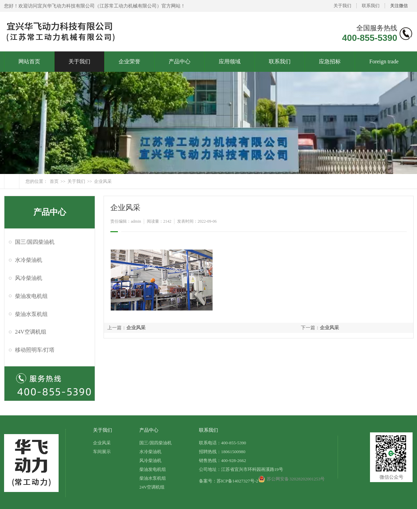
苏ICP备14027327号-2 (237, 480)
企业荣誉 (129, 61)
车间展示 (102, 451)
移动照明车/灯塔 (35, 350)
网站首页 (29, 61)
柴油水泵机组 (31, 314)
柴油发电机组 (31, 296)
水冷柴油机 (28, 260)
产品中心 (179, 61)
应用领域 (230, 61)
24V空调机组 (30, 332)
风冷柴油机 (28, 278)
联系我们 (371, 5)
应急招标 (330, 61)
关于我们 (342, 5)
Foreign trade (384, 61)
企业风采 (103, 181)
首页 (54, 181)
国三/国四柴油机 (35, 242)
